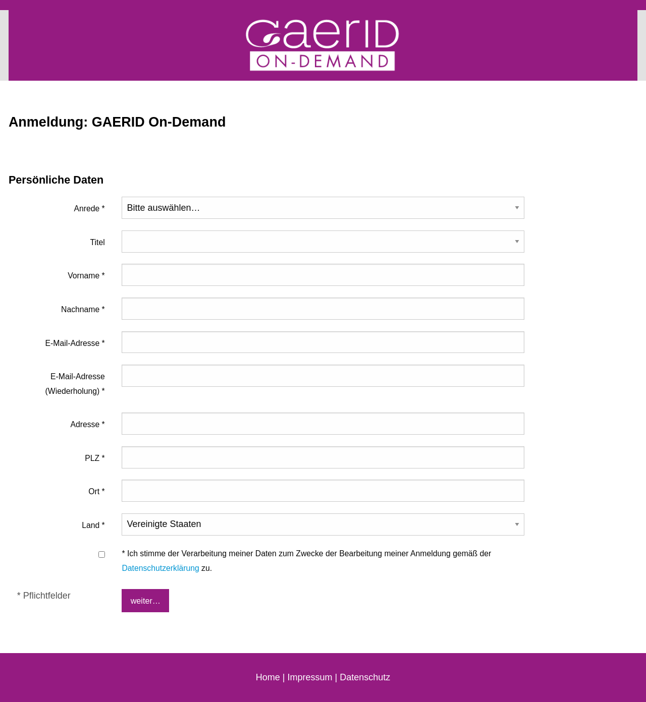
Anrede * (89, 208)
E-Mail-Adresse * (75, 343)
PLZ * (94, 458)
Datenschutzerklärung (160, 568)
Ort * (96, 491)
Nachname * (83, 309)
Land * (93, 525)
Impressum (309, 677)
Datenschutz (365, 677)
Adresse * (87, 424)
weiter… (145, 600)
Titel (97, 242)
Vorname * (86, 275)
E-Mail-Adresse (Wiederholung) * (75, 383)
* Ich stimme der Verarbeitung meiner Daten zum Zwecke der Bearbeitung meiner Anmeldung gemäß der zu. (306, 560)
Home (268, 677)
